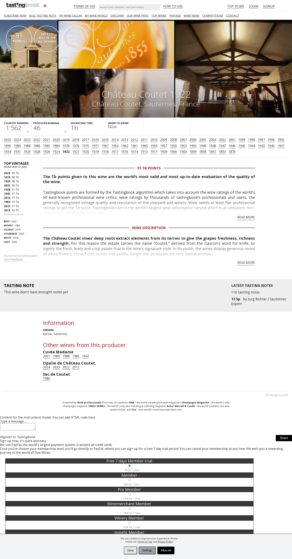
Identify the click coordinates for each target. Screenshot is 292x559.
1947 (222, 146)
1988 (26, 146)
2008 (173, 140)
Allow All (166, 550)
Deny (130, 550)
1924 (56, 151)
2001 (232, 140)
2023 (26, 140)
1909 (163, 151)
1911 (153, 151)
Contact (232, 15)
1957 (163, 146)
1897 (212, 151)
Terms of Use (145, 541)
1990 (7, 146)
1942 (271, 146)
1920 (85, 151)
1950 (192, 146)
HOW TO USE (173, 6)
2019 (66, 140)
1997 (261, 140)
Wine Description (149, 227)
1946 (232, 146)
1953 (183, 146)
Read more (246, 217)
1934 (7, 151)
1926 (46, 151)
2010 (153, 140)
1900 (183, 151)
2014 (114, 140)
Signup (269, 6)
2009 (163, 140)
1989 (17, 146)
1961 (134, 146)
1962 (124, 146)
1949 (202, 146)
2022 (36, 140)
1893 (222, 151)
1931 (17, 151)
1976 (75, 146)
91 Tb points (149, 168)
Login (253, 6)
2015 (105, 140)
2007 (183, 140)
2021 (46, 140)
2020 (56, 140)
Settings (147, 550)
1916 (124, 151)
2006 (192, 140)
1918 (105, 151)
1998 (251, 140)
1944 (251, 146)
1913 (144, 151)
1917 (114, 151)
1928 (36, 151)
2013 (124, 140)
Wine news (191, 15)
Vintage (175, 15)
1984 (56, 146)
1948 (212, 146)
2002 (222, 140)
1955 (173, 146)
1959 (153, 146)
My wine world (96, 15)
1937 (280, 146)
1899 (192, 151)
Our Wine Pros (137, 15)
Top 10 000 (235, 6)
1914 (134, 151)
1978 (66, 146)
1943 (261, 146)
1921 (75, 151)
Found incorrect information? (21, 257)
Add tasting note (42, 15)
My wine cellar (70, 15)
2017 (85, 140)
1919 (95, 151)
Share (284, 439)
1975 (85, 146)
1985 (46, 146)
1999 (241, 140)
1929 (26, 151)
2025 (7, 140)
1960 (144, 146)
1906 (173, 151)
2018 (75, 140)
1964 (114, 146)
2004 (212, 140)
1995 (280, 140)
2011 (144, 140)
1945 (241, 146)
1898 (202, 151)
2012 (134, 140)
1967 (105, 146)
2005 (202, 140)
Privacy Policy (165, 541)
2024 (17, 140)
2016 (95, 140)
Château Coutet (116, 103)
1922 (66, 151)
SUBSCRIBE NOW (15, 15)
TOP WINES (158, 15)
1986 (36, 146)
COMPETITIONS (212, 15)
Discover (117, 15)
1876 (232, 151)
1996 (271, 140)
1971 (95, 146)
